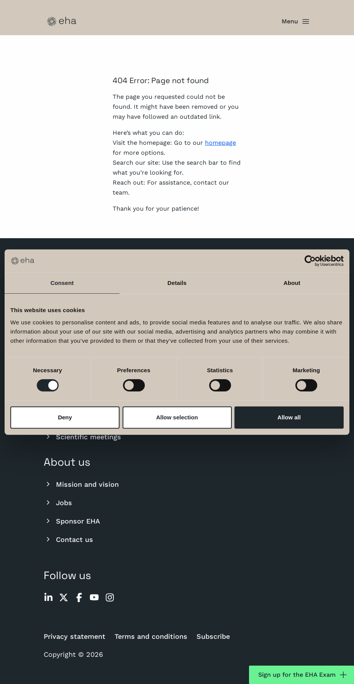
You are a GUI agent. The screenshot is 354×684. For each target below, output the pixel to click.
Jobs (58, 502)
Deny (65, 417)
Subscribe (213, 636)
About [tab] (292, 283)
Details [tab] (177, 283)
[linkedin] (48, 597)
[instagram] (109, 597)
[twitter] (63, 597)
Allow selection (177, 417)
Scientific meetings (82, 436)
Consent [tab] (62, 283)
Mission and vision (81, 484)
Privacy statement (74, 636)
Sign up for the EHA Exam (303, 674)
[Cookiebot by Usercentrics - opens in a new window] (310, 261)
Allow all (289, 417)
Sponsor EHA (72, 520)
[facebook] (79, 597)
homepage (220, 142)
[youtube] (94, 597)
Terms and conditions (151, 636)
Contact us (68, 539)
